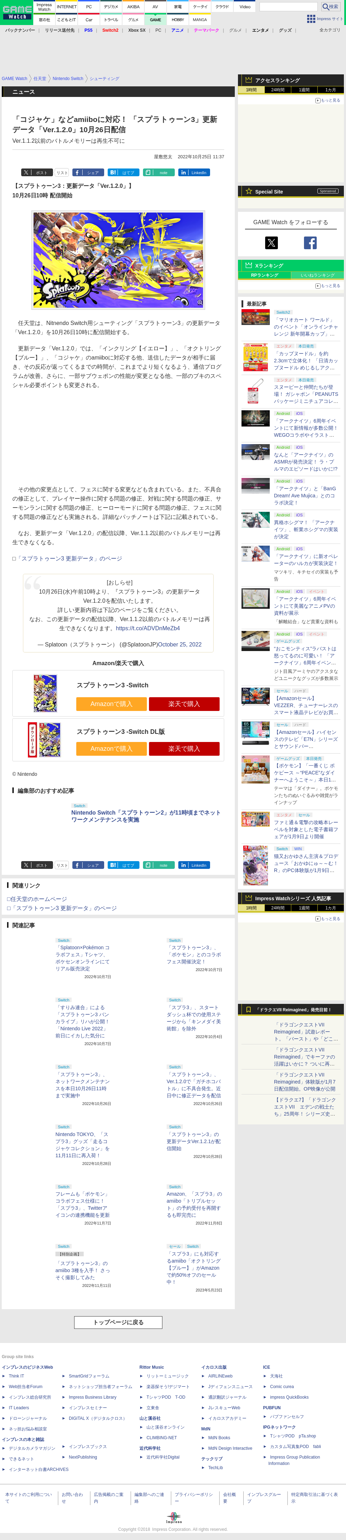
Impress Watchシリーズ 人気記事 (293, 898)
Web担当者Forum (25, 1386)
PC (158, 30)
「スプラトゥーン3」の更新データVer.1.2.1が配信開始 (194, 1141)
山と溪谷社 (150, 1418)
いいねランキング (318, 275)
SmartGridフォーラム (89, 1376)
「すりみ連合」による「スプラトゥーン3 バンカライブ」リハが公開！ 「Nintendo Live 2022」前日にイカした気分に (82, 1021)
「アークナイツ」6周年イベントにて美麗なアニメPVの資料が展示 (305, 606)
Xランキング (269, 266)
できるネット (21, 1458)
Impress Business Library (93, 1397)
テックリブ (211, 1458)
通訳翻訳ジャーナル (227, 1397)
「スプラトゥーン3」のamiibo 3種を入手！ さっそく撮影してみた (82, 1270)
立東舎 (153, 1407)
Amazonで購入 (111, 703)
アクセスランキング (277, 80)
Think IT (16, 1376)
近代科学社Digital (163, 1457)
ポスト (42, 173)
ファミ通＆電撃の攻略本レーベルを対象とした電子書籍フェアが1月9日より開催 (306, 829)
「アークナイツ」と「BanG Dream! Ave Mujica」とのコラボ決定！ (305, 495)
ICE (266, 1367)
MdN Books (219, 1437)
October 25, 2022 (180, 645)
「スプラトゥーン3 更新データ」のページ (69, 559)
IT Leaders (19, 1407)
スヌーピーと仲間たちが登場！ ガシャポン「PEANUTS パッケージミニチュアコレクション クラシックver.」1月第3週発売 (306, 401)
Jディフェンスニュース (230, 1386)
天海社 (276, 1376)
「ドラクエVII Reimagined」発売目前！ (293, 1009)
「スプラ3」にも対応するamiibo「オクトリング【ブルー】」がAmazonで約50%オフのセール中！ (194, 1268)
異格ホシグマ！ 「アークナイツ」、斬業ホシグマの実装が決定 (306, 529)
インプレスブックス (88, 1446)
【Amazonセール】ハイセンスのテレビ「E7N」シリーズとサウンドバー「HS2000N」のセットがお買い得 (306, 746)
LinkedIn (199, 173)
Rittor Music (151, 1367)
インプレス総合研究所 (30, 1397)
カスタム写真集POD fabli (295, 1446)
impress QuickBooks (289, 1397)
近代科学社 (150, 1448)
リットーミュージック (168, 1376)
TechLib (215, 1467)
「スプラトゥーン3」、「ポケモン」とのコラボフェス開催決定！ (194, 954)
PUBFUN (272, 1407)
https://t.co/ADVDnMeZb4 (148, 628)
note (163, 173)
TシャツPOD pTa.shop (293, 1436)
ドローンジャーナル (28, 1418)
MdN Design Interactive (230, 1448)
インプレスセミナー (88, 1407)
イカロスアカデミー (227, 1418)
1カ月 (331, 89)
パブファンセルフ (287, 1416)
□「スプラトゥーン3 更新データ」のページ (62, 908)
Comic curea (282, 1386)
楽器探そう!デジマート (168, 1386)
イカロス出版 (214, 1367)
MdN (205, 1429)
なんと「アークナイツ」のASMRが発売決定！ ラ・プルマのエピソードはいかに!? (306, 462)
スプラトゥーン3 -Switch (112, 685)
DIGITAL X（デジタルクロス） (98, 1418)
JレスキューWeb (224, 1407)
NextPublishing (83, 1457)
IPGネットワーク (279, 1427)
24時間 (277, 89)
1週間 (304, 89)
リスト (62, 173)
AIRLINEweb (220, 1376)
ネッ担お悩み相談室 (28, 1429)
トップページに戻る (118, 1322)
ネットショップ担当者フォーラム (100, 1386)
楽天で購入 (184, 703)
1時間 (251, 89)
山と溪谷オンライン (166, 1427)
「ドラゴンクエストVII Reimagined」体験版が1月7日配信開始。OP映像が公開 (304, 1082)
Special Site (269, 192)
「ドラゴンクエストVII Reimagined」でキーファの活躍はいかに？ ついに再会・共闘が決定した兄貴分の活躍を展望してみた (306, 1064)
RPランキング (264, 275)
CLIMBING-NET (162, 1437)
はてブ (128, 173)
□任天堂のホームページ (37, 899)
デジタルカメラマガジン (32, 1448)
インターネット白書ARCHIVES (38, 1469)
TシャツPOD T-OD (166, 1397)
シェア (93, 173)
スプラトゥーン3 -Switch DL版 (121, 731)
